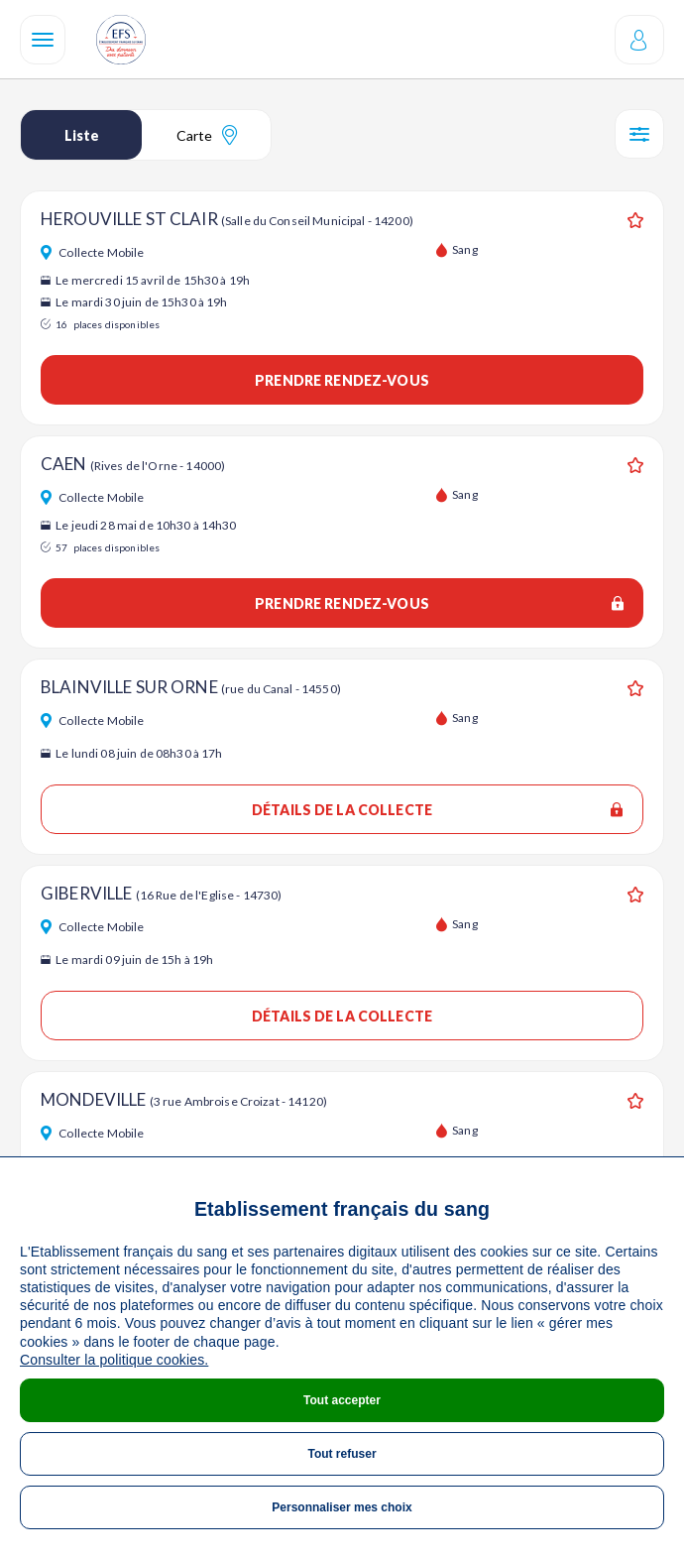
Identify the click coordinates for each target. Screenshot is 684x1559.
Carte (206, 135)
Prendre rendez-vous (342, 380)
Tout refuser (341, 1454)
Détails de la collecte (437, 809)
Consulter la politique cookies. (114, 1360)
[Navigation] (42, 39)
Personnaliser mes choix (341, 1507)
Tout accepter (342, 1400)
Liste (81, 135)
